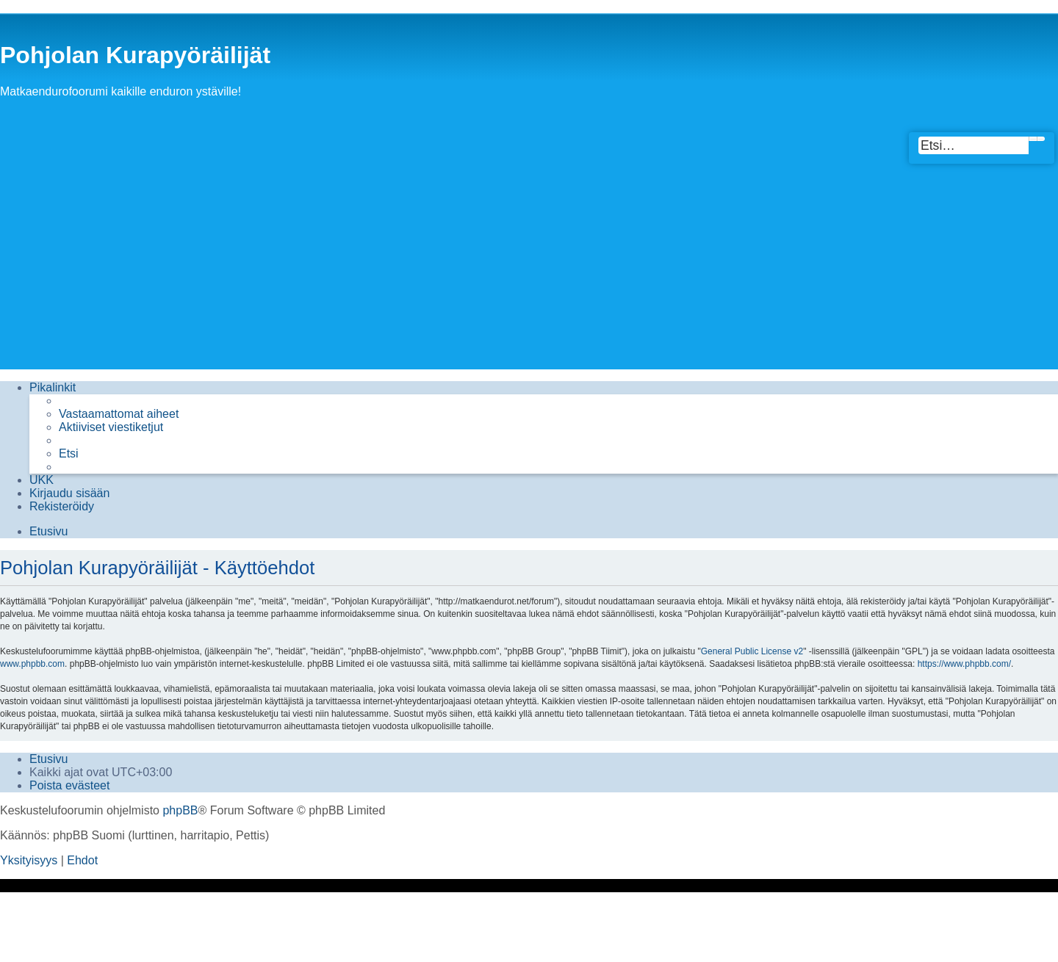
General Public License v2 (752, 651)
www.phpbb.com (32, 664)
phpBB (180, 810)
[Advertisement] (529, 266)
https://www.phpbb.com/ (964, 664)
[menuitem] (119, 414)
